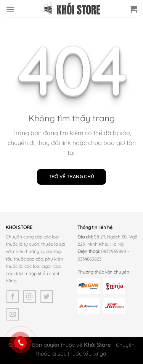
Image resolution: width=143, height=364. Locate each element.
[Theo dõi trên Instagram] (29, 296)
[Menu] (10, 9)
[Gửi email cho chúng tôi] (12, 314)
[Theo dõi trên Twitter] (46, 296)
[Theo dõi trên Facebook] (12, 296)
